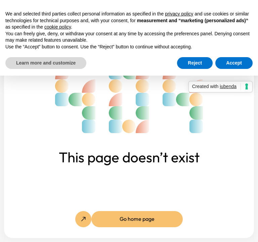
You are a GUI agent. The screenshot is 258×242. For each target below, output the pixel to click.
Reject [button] (195, 63)
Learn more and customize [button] (46, 63)
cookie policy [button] (57, 27)
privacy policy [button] (179, 13)
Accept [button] (234, 63)
